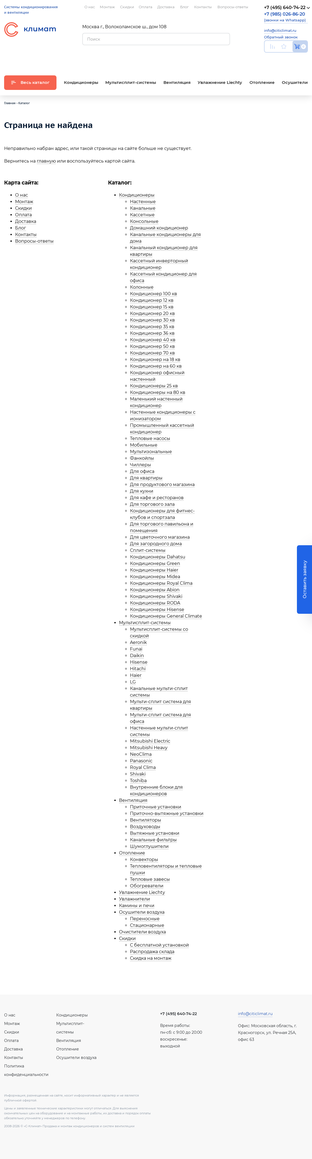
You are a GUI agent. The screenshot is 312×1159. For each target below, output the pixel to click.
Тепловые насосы (150, 438)
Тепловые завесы (150, 879)
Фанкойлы (142, 458)
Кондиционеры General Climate (166, 616)
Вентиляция (133, 800)
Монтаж (24, 201)
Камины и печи (136, 905)
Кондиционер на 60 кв (156, 366)
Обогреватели (146, 885)
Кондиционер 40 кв (152, 339)
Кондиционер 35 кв (152, 326)
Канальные (142, 208)
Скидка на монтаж (150, 958)
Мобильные (143, 445)
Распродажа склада (152, 951)
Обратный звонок (281, 37)
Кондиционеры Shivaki (156, 596)
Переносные (145, 918)
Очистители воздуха (142, 931)
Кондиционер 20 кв (152, 313)
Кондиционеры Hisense (157, 609)
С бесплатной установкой (159, 945)
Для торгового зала (152, 504)
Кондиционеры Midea (155, 576)
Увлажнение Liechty (142, 892)
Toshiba (138, 780)
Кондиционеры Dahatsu (157, 556)
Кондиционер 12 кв (152, 300)
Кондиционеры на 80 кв (157, 392)
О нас (21, 195)
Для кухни (141, 491)
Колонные (142, 287)
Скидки (23, 208)
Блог (20, 228)
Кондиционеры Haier (154, 570)
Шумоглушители (149, 846)
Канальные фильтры (153, 839)
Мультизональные (151, 451)
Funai (136, 649)
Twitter (305, 59)
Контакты (26, 234)
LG (133, 681)
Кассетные (142, 214)
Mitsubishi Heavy (149, 747)
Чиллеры (140, 464)
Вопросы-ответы (34, 241)
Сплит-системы (148, 550)
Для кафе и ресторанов (157, 497)
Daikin (137, 655)
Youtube (267, 59)
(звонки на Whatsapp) (285, 17)
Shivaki (138, 774)
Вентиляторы (145, 820)
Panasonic (141, 760)
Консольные (144, 221)
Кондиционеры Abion (155, 589)
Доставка (25, 221)
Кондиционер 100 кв (153, 293)
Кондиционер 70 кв (152, 353)
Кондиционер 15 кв (152, 306)
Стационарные (147, 925)
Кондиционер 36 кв (152, 333)
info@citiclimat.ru (280, 30)
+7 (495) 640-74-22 (178, 1013)
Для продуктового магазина (162, 484)
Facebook (293, 59)
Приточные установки (155, 806)
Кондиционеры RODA (155, 603)
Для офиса (142, 471)
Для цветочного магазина (160, 537)
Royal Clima (143, 767)
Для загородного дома (156, 543)
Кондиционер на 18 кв (155, 359)
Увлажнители (134, 899)
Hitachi (138, 668)
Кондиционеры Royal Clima (161, 583)
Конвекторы (144, 859)
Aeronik (138, 642)
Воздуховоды (145, 826)
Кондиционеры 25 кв (154, 385)
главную (46, 161)
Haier (135, 675)
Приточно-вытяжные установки (166, 813)
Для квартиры (146, 478)
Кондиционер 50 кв (152, 346)
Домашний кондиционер (159, 228)
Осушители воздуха (141, 912)
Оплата (23, 214)
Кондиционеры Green (155, 563)
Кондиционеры (137, 195)
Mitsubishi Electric (150, 741)
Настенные (143, 201)
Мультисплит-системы (145, 622)
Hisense (139, 662)
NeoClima (141, 754)
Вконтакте (280, 59)
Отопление (132, 853)
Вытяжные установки (154, 833)
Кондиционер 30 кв (152, 320)
